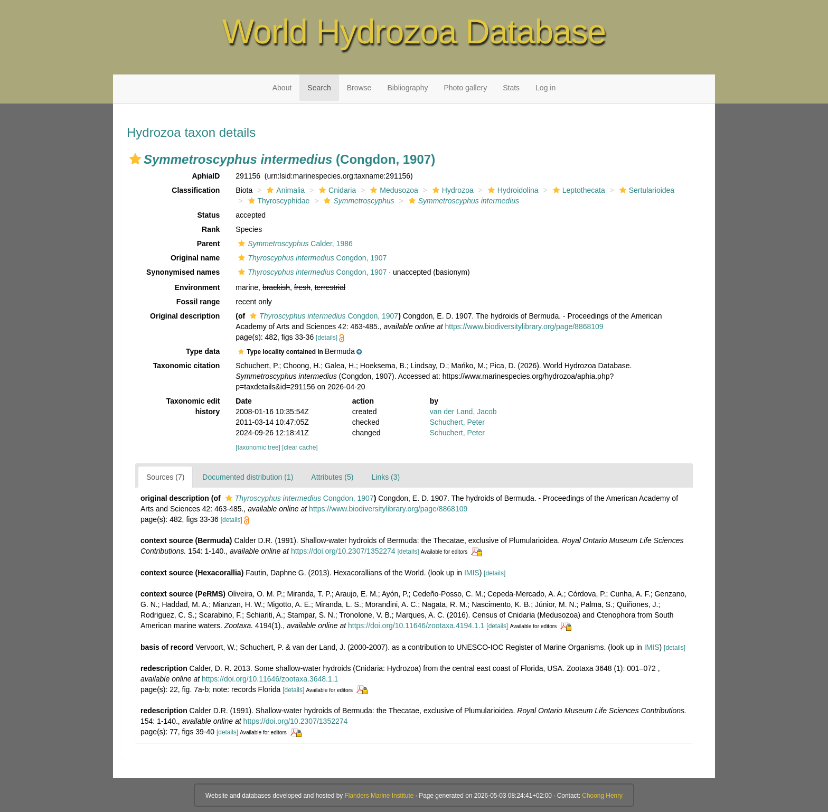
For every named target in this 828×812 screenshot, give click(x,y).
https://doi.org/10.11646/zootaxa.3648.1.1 (270, 679)
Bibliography (407, 87)
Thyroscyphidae (278, 201)
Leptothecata (577, 190)
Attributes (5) (332, 477)
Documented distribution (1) (247, 477)
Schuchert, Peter (457, 422)
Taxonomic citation (186, 365)
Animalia (284, 190)
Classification (196, 190)
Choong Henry (602, 795)
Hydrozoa (452, 190)
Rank (211, 229)
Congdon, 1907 (311, 258)
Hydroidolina (512, 190)
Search (319, 87)
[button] (135, 159)
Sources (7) (165, 477)
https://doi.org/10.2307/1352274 (343, 551)
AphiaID (206, 176)
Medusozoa (393, 190)
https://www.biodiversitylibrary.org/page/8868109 (524, 326)
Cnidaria (336, 190)
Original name (195, 258)
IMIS (471, 572)
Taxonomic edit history (193, 406)
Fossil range (198, 301)
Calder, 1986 (294, 243)
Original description (185, 316)
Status (208, 215)
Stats (511, 87)
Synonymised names (183, 272)
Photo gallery (465, 87)
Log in (545, 87)
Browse (359, 87)
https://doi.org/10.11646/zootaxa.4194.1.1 (416, 625)
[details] (326, 337)
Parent (208, 243)
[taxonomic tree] (258, 447)
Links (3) (385, 477)
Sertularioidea (645, 190)
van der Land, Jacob (463, 411)
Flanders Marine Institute (379, 795)
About (282, 87)
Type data (203, 351)
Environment (197, 287)
